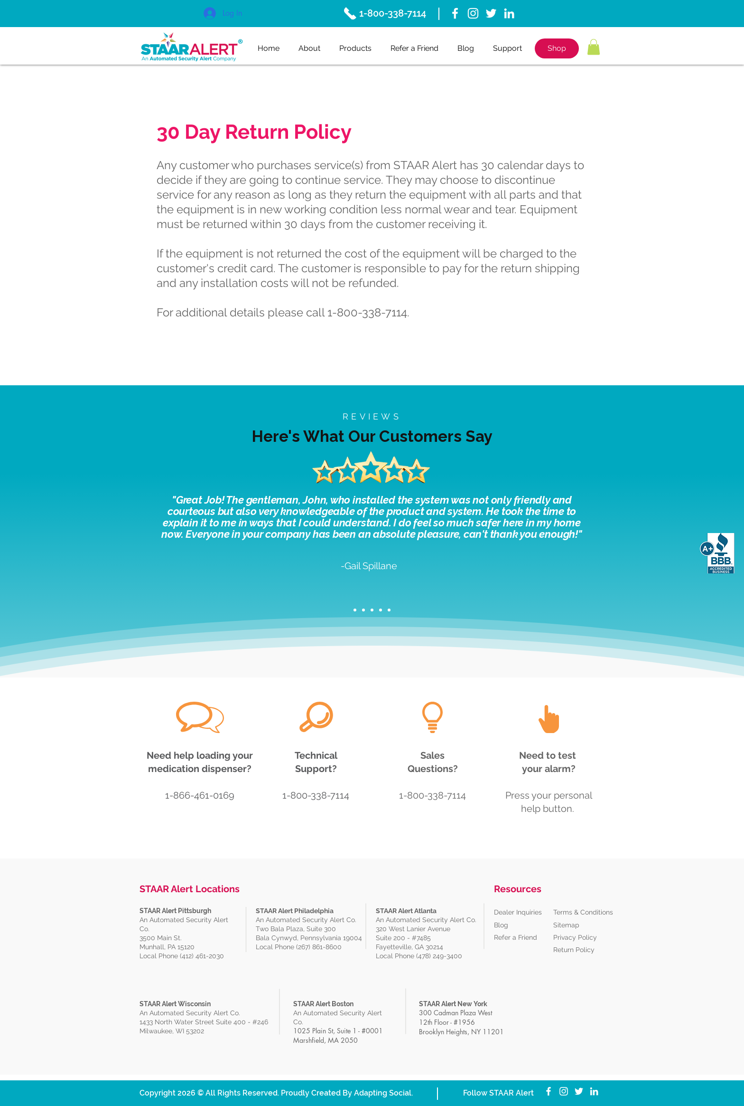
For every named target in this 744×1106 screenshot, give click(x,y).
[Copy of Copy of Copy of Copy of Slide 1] (389, 610)
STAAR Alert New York (453, 1004)
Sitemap (566, 925)
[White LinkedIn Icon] (509, 13)
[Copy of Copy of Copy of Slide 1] (380, 610)
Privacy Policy (575, 937)
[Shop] (557, 48)
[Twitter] (491, 13)
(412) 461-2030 (202, 956)
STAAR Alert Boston (323, 1004)
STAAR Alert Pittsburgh (175, 911)
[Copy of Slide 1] (363, 610)
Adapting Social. (383, 1092)
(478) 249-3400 (440, 956)
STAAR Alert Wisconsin (175, 1004)
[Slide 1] (354, 610)
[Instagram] (473, 13)
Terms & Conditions (583, 912)
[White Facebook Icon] (455, 13)
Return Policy (574, 949)
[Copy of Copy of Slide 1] (372, 610)
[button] (593, 47)
